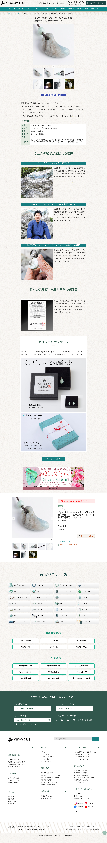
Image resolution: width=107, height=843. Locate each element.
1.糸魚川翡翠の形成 (47, 773)
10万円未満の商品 (25, 640)
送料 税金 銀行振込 (81, 770)
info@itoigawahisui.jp (40, 829)
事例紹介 (11, 803)
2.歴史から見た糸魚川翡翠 (16, 762)
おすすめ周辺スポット (48, 761)
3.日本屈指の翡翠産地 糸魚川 (50, 777)
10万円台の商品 (53, 640)
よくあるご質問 (80, 747)
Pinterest (89, 803)
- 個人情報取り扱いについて (73, 829)
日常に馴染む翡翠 (25, 678)
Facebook (78, 806)
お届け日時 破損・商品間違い (84, 777)
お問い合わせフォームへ (27, 720)
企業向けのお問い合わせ (81, 798)
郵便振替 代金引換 (80, 773)
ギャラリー (44, 752)
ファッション (12, 785)
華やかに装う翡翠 (53, 678)
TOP (9, 13)
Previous (13, 518)
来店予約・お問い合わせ (96, 3)
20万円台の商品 (81, 640)
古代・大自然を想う (14, 778)
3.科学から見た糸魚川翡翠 (16, 764)
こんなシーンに (14, 773)
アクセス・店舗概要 (47, 757)
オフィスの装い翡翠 (81, 672)
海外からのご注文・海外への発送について (82, 826)
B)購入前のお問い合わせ (81, 754)
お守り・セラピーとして (16, 780)
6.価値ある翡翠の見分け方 (49, 784)
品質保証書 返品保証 (81, 780)
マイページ (53, 3)
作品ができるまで (13, 801)
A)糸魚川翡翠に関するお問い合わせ (85, 752)
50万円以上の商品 (81, 647)
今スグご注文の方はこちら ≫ (53, 95)
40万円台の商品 (53, 647)
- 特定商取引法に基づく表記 (91, 829)
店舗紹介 (44, 747)
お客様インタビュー (47, 796)
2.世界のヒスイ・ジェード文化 (50, 775)
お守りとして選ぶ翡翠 (81, 666)
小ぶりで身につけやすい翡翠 (81, 678)
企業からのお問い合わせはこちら (25, 724)
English (78, 811)
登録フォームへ (65, 709)
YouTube (89, 806)
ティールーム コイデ (48, 754)
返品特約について (65, 542)
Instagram (78, 803)
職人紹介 (11, 792)
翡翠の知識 (45, 768)
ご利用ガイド (79, 766)
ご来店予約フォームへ (26, 708)
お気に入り (43, 3)
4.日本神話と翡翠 (46, 780)
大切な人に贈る (13, 783)
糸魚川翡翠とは (14, 755)
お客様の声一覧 (46, 798)
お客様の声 (45, 791)
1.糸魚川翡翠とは (13, 759)
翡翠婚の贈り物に (53, 672)
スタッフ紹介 (45, 759)
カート (63, 3)
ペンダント (16, 13)
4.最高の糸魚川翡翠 (14, 766)
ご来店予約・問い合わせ (83, 789)
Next (52, 518)
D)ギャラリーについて (81, 759)
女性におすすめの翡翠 (53, 666)
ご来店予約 (77, 793)
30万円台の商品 (25, 647)
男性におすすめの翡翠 (25, 666)
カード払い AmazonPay (82, 775)
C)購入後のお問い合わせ (82, 757)
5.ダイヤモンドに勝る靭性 (49, 782)
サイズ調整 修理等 (80, 782)
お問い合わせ (78, 796)
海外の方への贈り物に (25, 672)
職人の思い (11, 799)
